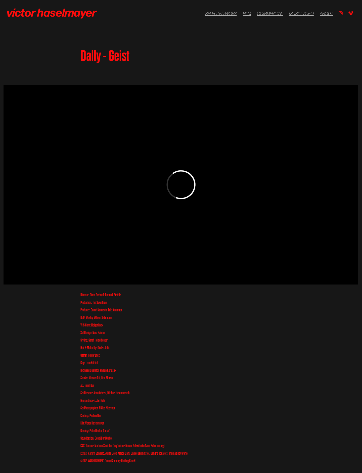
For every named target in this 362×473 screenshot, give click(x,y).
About (326, 13)
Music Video (301, 13)
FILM (247, 13)
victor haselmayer (52, 12)
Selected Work (221, 13)
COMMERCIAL (270, 13)
